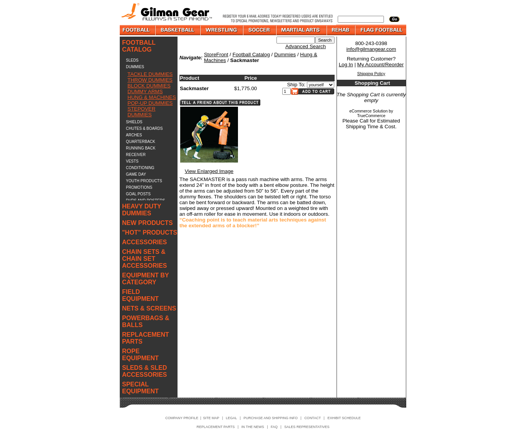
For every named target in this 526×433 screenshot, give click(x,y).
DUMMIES (135, 67)
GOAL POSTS (138, 194)
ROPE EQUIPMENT (140, 354)
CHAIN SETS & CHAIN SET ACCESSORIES (144, 258)
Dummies (285, 54)
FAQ (274, 427)
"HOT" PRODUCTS (149, 232)
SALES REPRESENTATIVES (306, 427)
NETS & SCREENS (149, 308)
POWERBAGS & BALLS (145, 321)
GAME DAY (136, 174)
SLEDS (132, 60)
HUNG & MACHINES (151, 97)
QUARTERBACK (140, 141)
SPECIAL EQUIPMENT (140, 387)
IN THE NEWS (252, 427)
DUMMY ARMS (145, 91)
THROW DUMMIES (150, 80)
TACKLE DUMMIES (150, 74)
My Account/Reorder (380, 64)
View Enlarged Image (209, 171)
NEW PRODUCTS (147, 223)
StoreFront (216, 54)
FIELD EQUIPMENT (140, 295)
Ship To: (296, 84)
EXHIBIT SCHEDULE (343, 418)
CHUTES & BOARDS (144, 128)
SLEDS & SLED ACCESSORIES (144, 371)
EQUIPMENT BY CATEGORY (145, 278)
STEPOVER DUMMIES (141, 111)
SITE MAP (211, 418)
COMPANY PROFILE (181, 418)
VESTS (132, 161)
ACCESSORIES (144, 242)
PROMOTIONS (139, 187)
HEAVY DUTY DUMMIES (141, 209)
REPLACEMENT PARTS (145, 338)
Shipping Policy (371, 73)
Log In (346, 64)
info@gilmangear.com (371, 49)
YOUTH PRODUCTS (144, 181)
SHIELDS (134, 122)
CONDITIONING (140, 168)
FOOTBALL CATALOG (139, 46)
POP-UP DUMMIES (150, 103)
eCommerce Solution (368, 111)
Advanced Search (305, 46)
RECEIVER (136, 155)
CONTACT (312, 418)
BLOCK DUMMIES (149, 86)
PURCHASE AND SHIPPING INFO (271, 418)
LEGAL (231, 418)
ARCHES (134, 135)
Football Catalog (251, 54)
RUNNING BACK (141, 148)
